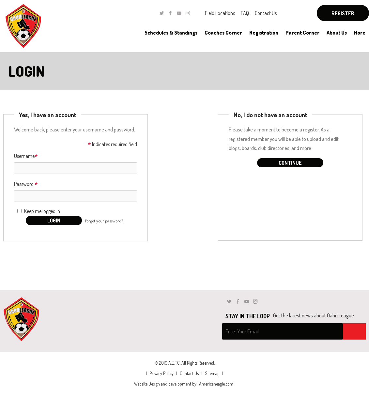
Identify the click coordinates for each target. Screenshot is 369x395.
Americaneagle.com (216, 384)
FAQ (245, 13)
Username (26, 156)
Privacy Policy (161, 373)
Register (342, 13)
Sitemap (212, 373)
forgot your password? (104, 220)
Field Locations (220, 13)
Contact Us (266, 13)
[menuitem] (171, 32)
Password (26, 184)
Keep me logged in (42, 211)
